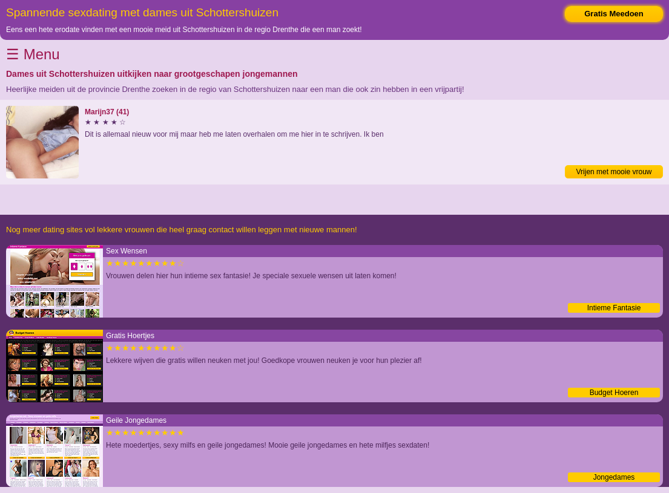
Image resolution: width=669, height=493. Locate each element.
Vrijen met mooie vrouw (614, 172)
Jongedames (614, 477)
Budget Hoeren (614, 392)
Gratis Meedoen (614, 13)
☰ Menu (33, 54)
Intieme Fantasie (614, 308)
